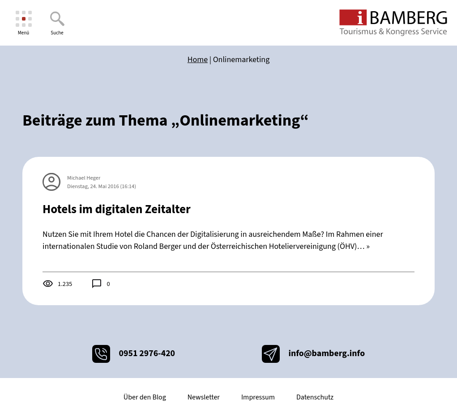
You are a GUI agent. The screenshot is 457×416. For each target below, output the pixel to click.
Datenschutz (314, 397)
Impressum (258, 397)
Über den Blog (145, 397)
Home (198, 59)
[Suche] (57, 23)
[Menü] (23, 23)
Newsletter (204, 397)
